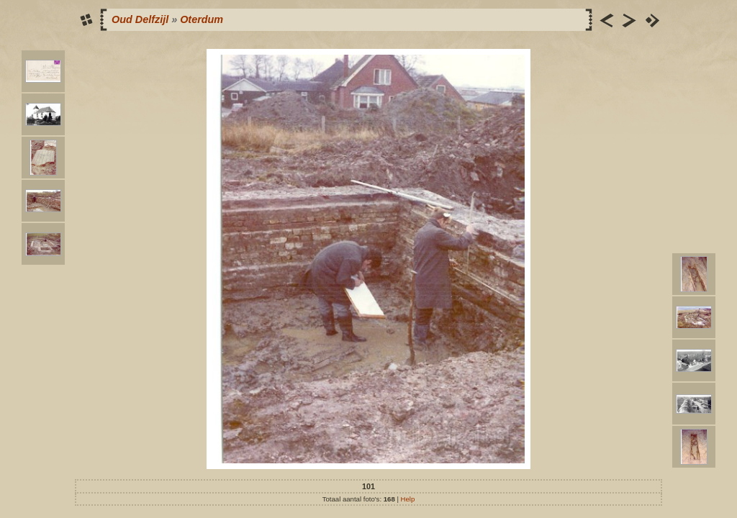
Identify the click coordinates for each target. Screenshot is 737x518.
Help (408, 499)
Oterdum (201, 19)
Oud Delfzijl (140, 19)
